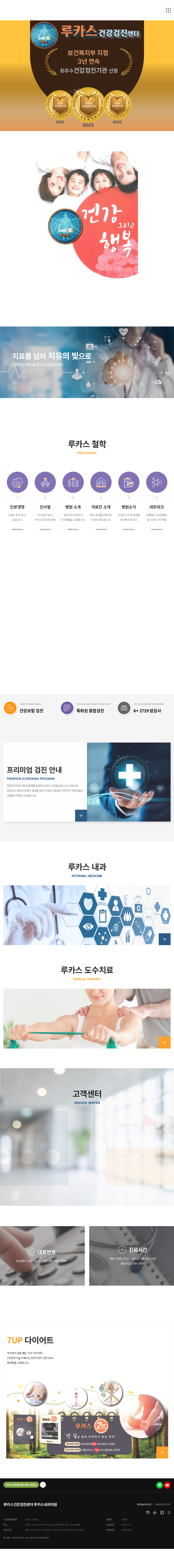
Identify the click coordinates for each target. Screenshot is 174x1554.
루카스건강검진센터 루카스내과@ (21, 1486)
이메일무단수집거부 (162, 1506)
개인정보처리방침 (144, 1506)
